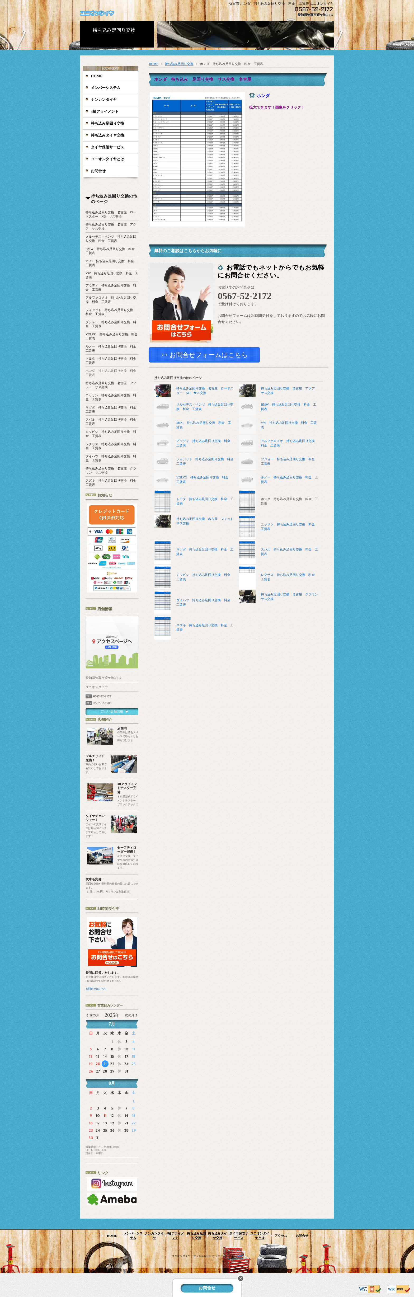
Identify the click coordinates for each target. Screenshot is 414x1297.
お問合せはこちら (96, 988)
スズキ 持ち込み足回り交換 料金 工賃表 (193, 628)
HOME (96, 76)
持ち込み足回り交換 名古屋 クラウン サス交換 (278, 597)
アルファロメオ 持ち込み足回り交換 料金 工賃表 (289, 443)
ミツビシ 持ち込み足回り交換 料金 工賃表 (193, 578)
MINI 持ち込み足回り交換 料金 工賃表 (203, 425)
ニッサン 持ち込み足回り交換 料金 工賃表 (278, 527)
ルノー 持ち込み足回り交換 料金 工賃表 (289, 480)
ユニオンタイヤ (97, 13)
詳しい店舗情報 (112, 711)
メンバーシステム (105, 88)
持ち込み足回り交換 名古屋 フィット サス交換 (194, 521)
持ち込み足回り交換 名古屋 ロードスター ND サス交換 (193, 391)
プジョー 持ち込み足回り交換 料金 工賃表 (289, 462)
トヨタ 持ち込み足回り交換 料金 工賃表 (193, 502)
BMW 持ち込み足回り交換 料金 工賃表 (288, 407)
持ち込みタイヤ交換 (107, 135)
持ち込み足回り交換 (107, 123)
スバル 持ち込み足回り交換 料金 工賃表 (278, 552)
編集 (239, 1255)
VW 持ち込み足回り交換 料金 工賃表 (289, 425)
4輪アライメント (105, 112)
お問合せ (98, 171)
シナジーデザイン (225, 1255)
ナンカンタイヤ (104, 100)
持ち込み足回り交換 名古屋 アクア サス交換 (278, 391)
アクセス (281, 1235)
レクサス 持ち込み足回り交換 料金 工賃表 (278, 578)
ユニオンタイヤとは (107, 159)
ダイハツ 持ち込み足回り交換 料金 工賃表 (193, 603)
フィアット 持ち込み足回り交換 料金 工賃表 (205, 462)
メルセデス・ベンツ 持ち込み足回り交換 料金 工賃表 (204, 407)
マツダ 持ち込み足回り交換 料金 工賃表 (193, 552)
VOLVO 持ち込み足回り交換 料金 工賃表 (204, 480)
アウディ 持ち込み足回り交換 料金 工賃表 (204, 443)
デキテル (196, 1255)
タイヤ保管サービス (107, 147)
